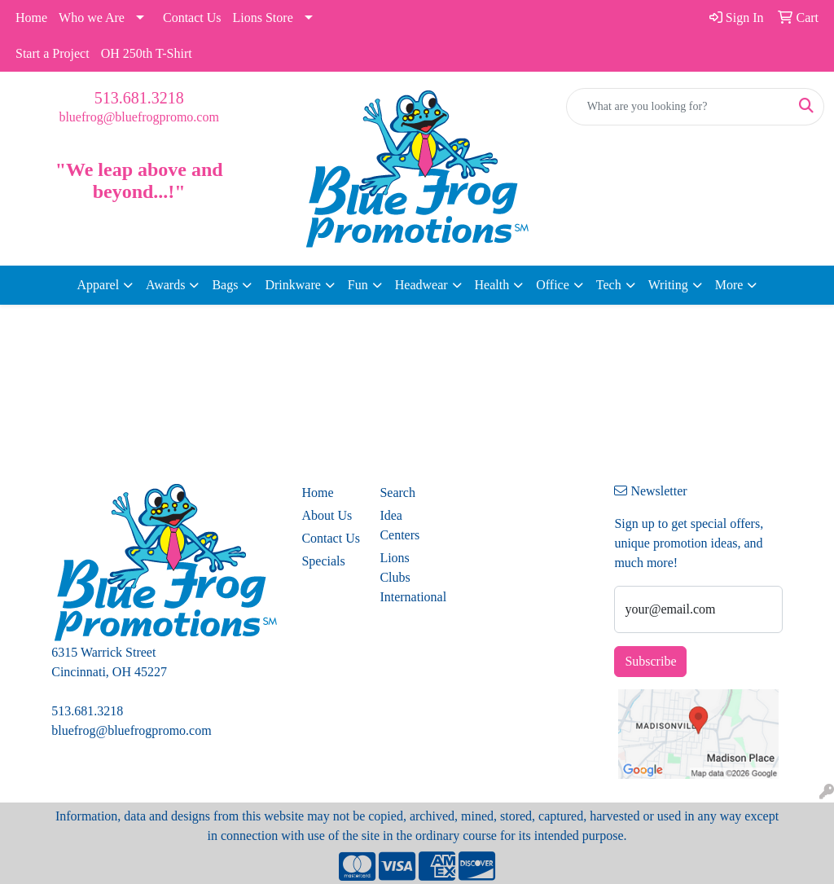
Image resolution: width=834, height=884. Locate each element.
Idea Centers (399, 525)
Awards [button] (165, 285)
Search (397, 492)
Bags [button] (225, 285)
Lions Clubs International (409, 577)
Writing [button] (668, 285)
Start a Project (52, 53)
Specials (323, 561)
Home (31, 17)
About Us (326, 515)
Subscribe (650, 661)
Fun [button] (358, 285)
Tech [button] (608, 285)
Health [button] (492, 285)
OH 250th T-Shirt (146, 53)
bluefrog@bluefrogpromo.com (138, 117)
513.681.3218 (139, 98)
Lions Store (263, 17)
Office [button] (552, 285)
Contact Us (192, 17)
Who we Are (92, 17)
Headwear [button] (421, 285)
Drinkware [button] (292, 285)
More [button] (729, 285)
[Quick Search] (678, 106)
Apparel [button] (98, 285)
